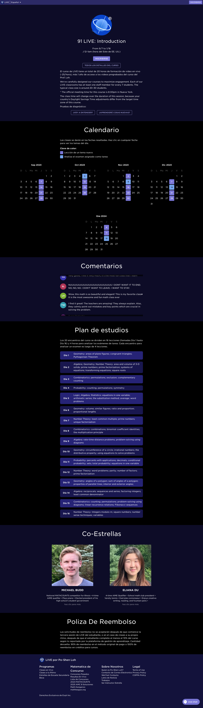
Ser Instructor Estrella (112, 683)
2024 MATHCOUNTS (80, 682)
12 (84, 181)
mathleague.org (78, 690)
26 (84, 192)
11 (106, 232)
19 (84, 187)
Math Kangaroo (77, 687)
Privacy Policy (139, 673)
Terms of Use (139, 670)
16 (128, 187)
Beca (41, 678)
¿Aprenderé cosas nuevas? (114, 112)
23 (128, 192)
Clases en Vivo (46, 670)
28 (41, 198)
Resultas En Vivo (78, 677)
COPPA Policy (139, 675)
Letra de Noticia (109, 678)
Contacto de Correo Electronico (117, 673)
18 (106, 238)
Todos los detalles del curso (101, 65)
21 (41, 192)
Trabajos (106, 680)
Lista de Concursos (79, 679)
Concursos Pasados (79, 674)
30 (128, 198)
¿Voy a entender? (83, 112)
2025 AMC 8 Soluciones (81, 684)
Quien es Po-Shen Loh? (112, 670)
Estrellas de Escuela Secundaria (54, 675)
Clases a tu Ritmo (47, 673)
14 (41, 187)
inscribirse (101, 58)
